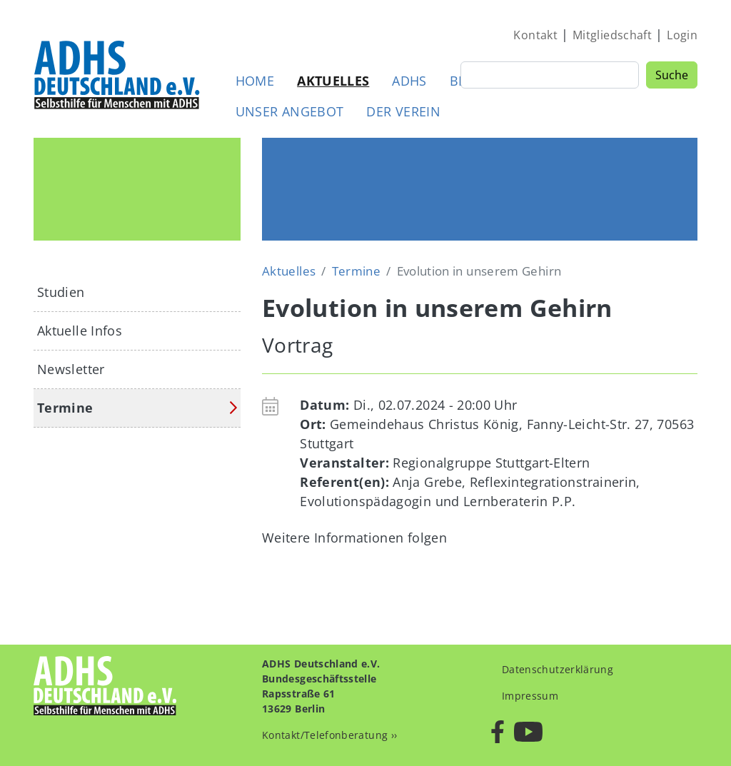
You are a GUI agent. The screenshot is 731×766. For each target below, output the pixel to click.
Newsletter (71, 369)
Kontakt (535, 35)
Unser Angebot (290, 111)
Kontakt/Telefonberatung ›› (329, 735)
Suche (671, 75)
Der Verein (403, 111)
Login (682, 35)
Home (255, 80)
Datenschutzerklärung (557, 669)
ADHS (409, 80)
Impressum (530, 695)
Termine (356, 271)
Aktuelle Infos (79, 330)
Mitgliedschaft (612, 35)
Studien (61, 292)
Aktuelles (333, 80)
